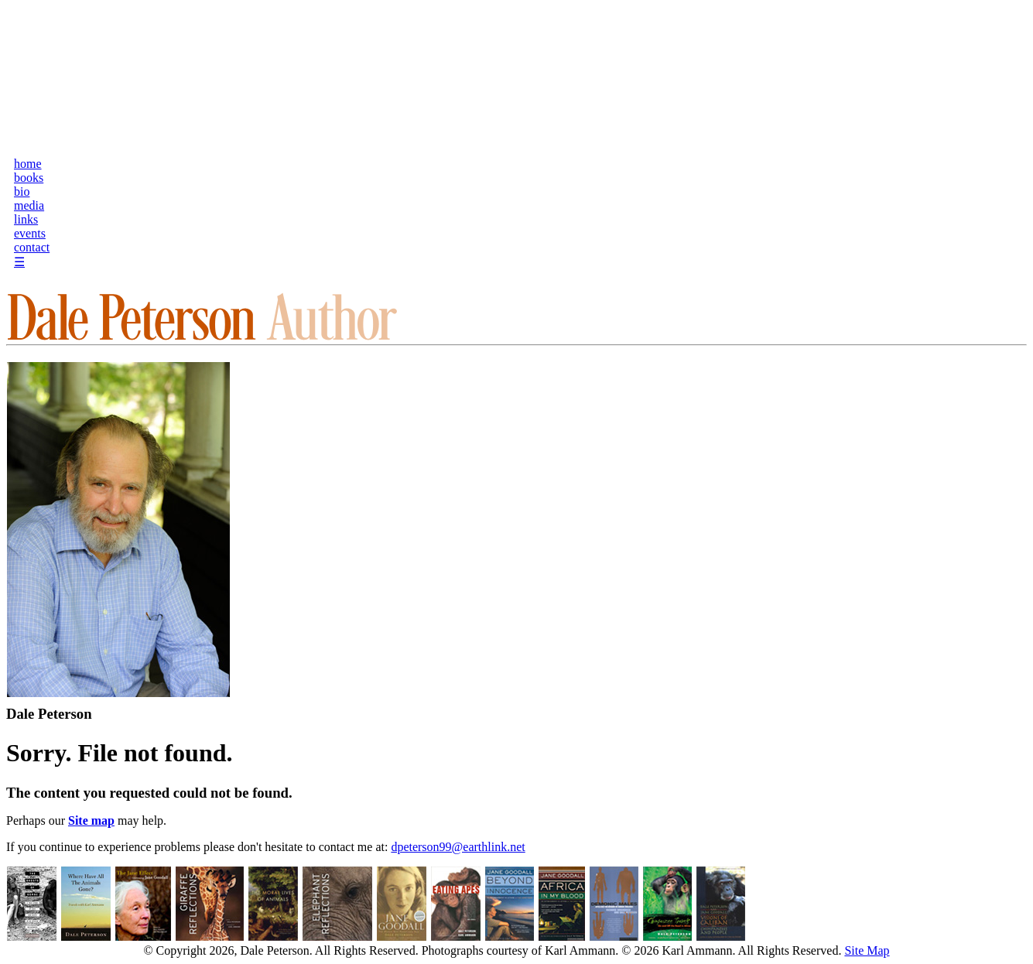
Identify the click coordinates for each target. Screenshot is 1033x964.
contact (32, 247)
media (29, 205)
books (28, 177)
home (28, 163)
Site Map (866, 950)
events (30, 233)
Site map (91, 820)
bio (21, 191)
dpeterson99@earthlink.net (458, 846)
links (26, 219)
